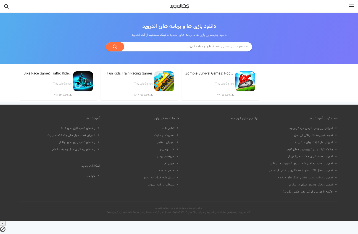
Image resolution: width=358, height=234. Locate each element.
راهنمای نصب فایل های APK (78, 128)
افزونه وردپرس (165, 156)
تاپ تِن (91, 176)
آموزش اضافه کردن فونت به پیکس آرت (309, 156)
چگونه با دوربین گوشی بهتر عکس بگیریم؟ (307, 192)
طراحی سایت (166, 170)
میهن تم (169, 163)
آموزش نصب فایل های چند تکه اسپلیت (71, 135)
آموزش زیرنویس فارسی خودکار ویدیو (311, 128)
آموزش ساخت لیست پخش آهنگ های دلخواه (305, 177)
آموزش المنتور (165, 142)
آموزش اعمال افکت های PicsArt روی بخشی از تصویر (301, 170)
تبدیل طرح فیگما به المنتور (158, 177)
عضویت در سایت (164, 135)
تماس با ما (168, 128)
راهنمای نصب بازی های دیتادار (77, 142)
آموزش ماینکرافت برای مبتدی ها (313, 142)
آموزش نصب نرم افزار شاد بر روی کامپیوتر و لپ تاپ (302, 163)
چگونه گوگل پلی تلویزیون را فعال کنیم (310, 149)
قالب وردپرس (166, 149)
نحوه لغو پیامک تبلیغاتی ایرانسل (313, 135)
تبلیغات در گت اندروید (161, 185)
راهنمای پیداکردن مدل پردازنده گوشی (73, 149)
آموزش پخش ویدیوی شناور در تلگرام (311, 185)
